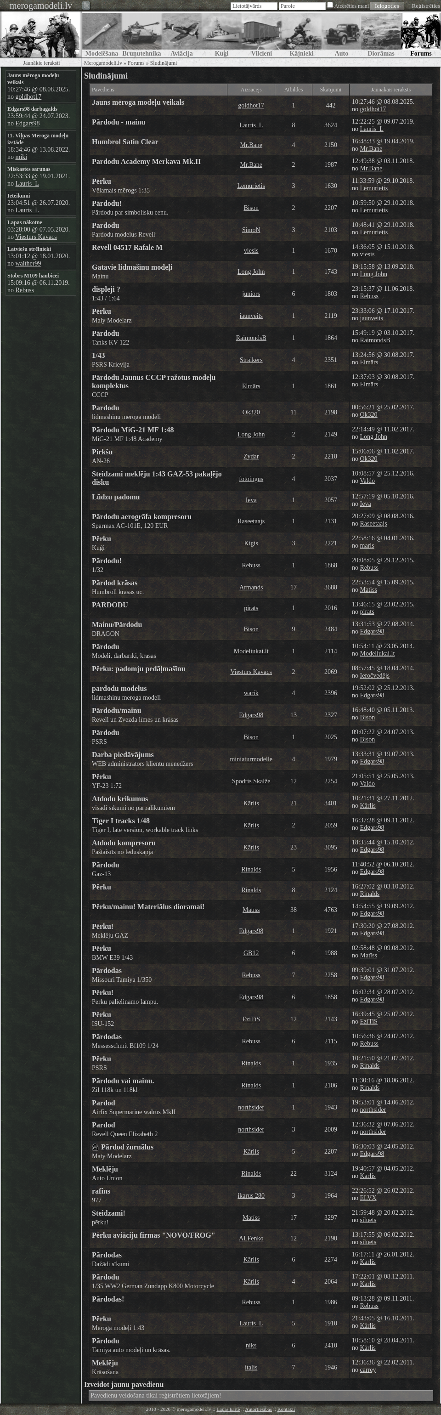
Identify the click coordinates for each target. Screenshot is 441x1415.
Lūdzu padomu (116, 497)
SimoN (251, 229)
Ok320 (251, 412)
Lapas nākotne (24, 222)
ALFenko (251, 1238)
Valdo (367, 480)
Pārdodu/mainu (116, 710)
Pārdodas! (108, 1299)
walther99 (28, 263)
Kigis (251, 543)
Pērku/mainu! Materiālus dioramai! (148, 907)
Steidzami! (108, 1213)
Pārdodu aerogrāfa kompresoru (142, 517)
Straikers (251, 360)
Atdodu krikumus (120, 799)
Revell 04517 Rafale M (127, 247)
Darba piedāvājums (123, 754)
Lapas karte (228, 1409)
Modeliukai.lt (251, 651)
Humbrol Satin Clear (125, 142)
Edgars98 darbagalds (32, 109)
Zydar (251, 456)
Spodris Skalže (251, 781)
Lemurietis (251, 185)
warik (251, 693)
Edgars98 (28, 123)
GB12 (251, 953)
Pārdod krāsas (114, 583)
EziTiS (251, 1019)
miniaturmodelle (251, 759)
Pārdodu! (107, 203)
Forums (136, 63)
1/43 (98, 355)
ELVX (368, 1197)
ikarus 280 (251, 1195)
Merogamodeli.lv (103, 63)
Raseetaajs (251, 521)
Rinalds (251, 869)
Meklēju (105, 1169)
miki (22, 156)
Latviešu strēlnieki (29, 249)
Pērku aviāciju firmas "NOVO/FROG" (153, 1235)
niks (251, 1345)
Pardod (103, 1103)
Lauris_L (27, 183)
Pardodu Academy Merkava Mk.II (146, 161)
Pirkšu (102, 452)
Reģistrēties (426, 5)
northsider (251, 1107)
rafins (101, 1191)
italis (251, 1367)
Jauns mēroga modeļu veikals (138, 102)
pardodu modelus (119, 688)
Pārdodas (107, 970)
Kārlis (251, 803)
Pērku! (102, 926)
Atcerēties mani (351, 6)
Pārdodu (105, 333)
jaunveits (251, 315)
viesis (251, 250)
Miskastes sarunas (29, 169)
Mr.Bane (251, 145)
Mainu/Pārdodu (117, 624)
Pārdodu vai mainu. (123, 1081)
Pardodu (105, 225)
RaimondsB (251, 337)
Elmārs (369, 362)
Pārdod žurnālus (127, 1147)
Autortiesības (258, 1409)
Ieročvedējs (375, 675)
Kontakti (286, 1409)
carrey (368, 1369)
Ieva (251, 500)
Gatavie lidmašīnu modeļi (132, 267)
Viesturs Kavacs (36, 236)
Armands (251, 587)
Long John (251, 271)
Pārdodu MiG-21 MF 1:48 (133, 430)
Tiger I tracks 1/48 (121, 821)
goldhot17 (29, 96)
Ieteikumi (18, 195)
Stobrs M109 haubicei (33, 275)
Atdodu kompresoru (124, 843)
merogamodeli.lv (41, 5)
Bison (251, 207)
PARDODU (110, 605)
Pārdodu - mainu (118, 122)
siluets (368, 1220)
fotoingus (251, 478)
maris (367, 545)
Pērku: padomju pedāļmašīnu (139, 669)
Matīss (368, 589)
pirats (251, 608)
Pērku (101, 181)
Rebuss (25, 290)
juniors (251, 293)
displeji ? (106, 289)
